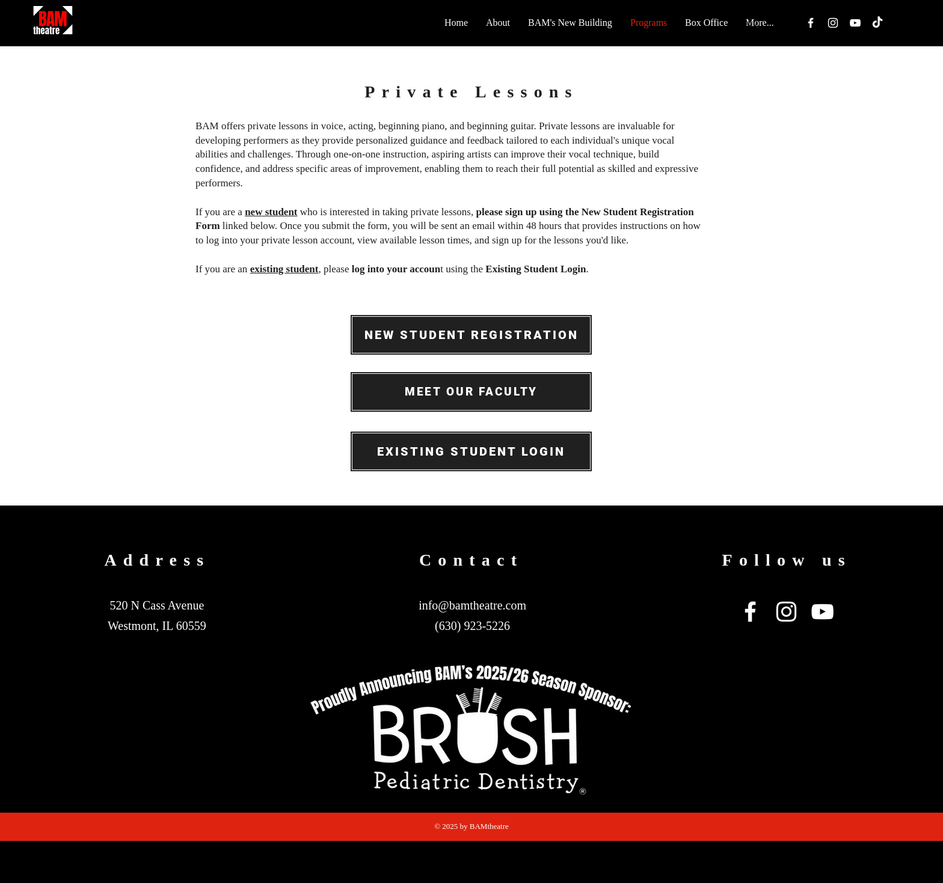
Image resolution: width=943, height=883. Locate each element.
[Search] (753, 23)
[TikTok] (877, 22)
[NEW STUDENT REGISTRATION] (471, 334)
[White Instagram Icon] (833, 22)
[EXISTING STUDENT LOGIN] (471, 451)
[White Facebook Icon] (810, 22)
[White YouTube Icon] (855, 22)
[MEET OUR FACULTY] (471, 391)
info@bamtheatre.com (472, 605)
